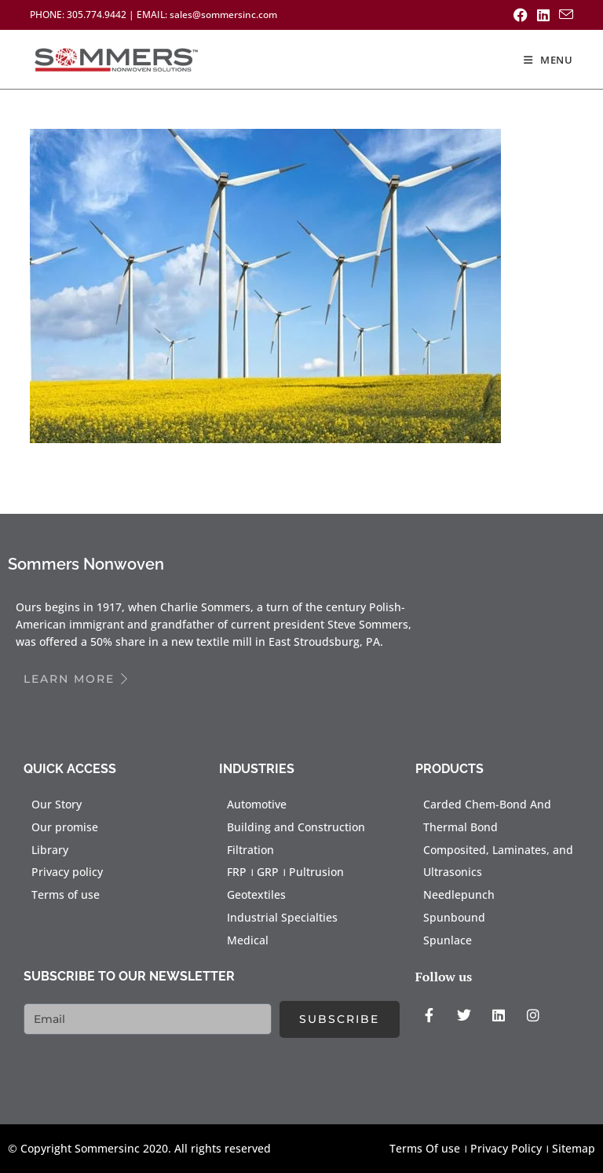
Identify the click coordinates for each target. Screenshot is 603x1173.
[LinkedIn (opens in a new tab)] (543, 15)
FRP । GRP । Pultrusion (285, 871)
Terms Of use (424, 1148)
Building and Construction (296, 826)
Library (49, 849)
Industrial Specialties (282, 917)
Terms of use (65, 894)
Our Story (56, 804)
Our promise (64, 826)
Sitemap (573, 1148)
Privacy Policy (506, 1148)
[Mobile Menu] (548, 60)
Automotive (257, 804)
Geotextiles (256, 894)
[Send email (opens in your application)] (563, 15)
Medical (248, 940)
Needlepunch (459, 894)
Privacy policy (67, 871)
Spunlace (447, 940)
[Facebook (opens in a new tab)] (520, 15)
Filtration (250, 849)
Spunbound (454, 917)
